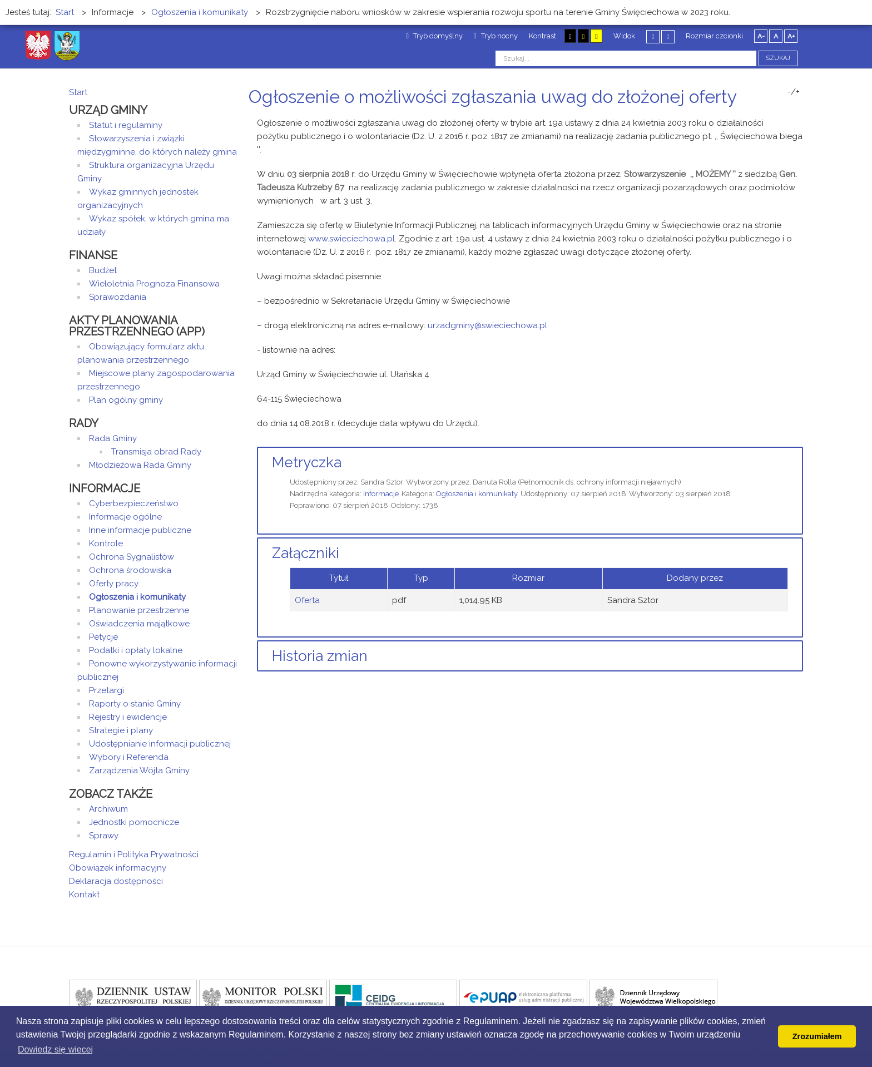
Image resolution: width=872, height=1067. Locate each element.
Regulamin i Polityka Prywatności (134, 854)
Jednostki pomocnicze (134, 822)
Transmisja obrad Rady (156, 452)
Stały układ (653, 36)
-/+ (793, 92)
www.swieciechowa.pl (351, 239)
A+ (791, 36)
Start (78, 92)
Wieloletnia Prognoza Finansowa (154, 284)
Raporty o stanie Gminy (135, 704)
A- (761, 36)
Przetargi (106, 690)
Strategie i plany (121, 730)
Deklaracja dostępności (116, 881)
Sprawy (103, 836)
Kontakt (84, 895)
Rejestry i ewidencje (128, 717)
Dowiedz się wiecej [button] (55, 1049)
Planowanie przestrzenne (139, 610)
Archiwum (108, 809)
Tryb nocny (496, 36)
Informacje (381, 494)
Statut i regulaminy (125, 125)
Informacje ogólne (125, 517)
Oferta (307, 600)
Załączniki (305, 553)
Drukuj (786, 117)
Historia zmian (320, 656)
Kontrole (106, 544)
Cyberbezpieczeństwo (134, 503)
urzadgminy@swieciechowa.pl (487, 325)
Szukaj (778, 58)
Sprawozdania (117, 297)
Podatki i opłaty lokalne (135, 650)
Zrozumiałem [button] (817, 1036)
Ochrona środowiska (130, 570)
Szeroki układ (668, 36)
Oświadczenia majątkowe (139, 624)
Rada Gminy (113, 438)
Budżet (103, 270)
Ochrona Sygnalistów (131, 557)
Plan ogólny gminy (126, 400)
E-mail (800, 117)
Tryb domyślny (434, 36)
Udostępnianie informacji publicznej (160, 744)
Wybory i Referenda (129, 757)
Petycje (103, 637)
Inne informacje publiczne (140, 530)
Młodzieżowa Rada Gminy (140, 465)
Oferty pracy (113, 584)
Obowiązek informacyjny (117, 868)
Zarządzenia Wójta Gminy (139, 770)
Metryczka (306, 462)
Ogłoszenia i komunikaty (477, 494)
